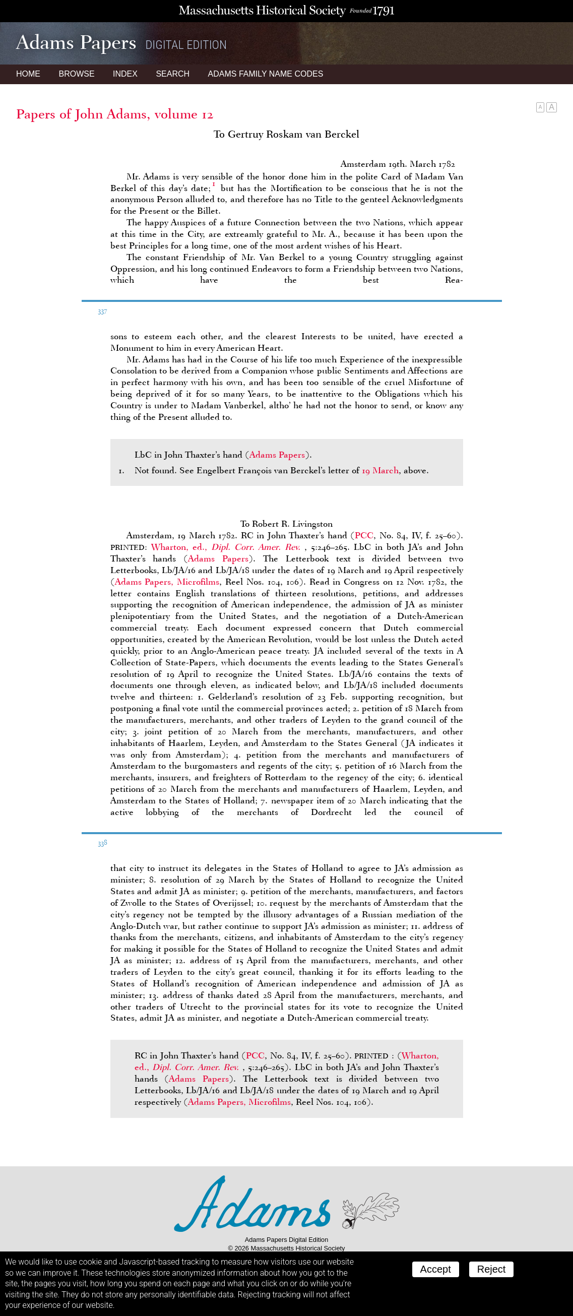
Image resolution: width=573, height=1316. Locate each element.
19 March (380, 470)
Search (172, 74)
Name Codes (266, 74)
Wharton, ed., (227, 546)
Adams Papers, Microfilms (167, 581)
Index (125, 74)
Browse (76, 74)
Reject (491, 1269)
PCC (364, 535)
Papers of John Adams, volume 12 (115, 114)
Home (28, 74)
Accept (435, 1269)
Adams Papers (277, 454)
